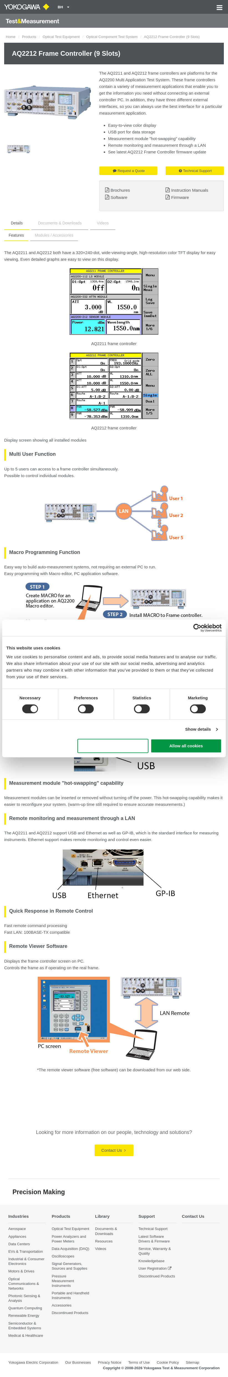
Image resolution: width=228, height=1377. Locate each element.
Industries (18, 1216)
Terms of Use (139, 1362)
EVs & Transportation (25, 1251)
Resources (104, 1241)
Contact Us (113, 1150)
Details (17, 223)
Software (118, 197)
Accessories (61, 1305)
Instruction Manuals (189, 190)
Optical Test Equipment (61, 37)
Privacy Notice (109, 1362)
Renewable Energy (23, 1315)
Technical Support (195, 171)
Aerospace (17, 1229)
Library (102, 1216)
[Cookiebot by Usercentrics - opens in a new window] (197, 628)
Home (11, 37)
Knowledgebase (151, 1261)
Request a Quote (129, 171)
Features (16, 235)
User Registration (152, 1268)
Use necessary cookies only (113, 746)
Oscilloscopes (63, 1256)
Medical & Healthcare (25, 1335)
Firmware (180, 197)
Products (29, 37)
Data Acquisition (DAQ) (70, 1249)
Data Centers (19, 1244)
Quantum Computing (25, 1308)
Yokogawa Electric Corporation (33, 1362)
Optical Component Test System (112, 37)
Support (146, 1216)
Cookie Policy (168, 1362)
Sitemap (192, 1362)
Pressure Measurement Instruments (63, 1281)
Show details (198, 729)
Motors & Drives (21, 1271)
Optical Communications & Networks (23, 1283)
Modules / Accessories (54, 235)
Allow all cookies (186, 746)
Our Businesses (78, 1362)
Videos (103, 223)
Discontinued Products (70, 1313)
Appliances (17, 1236)
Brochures (120, 190)
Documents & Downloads (60, 223)
